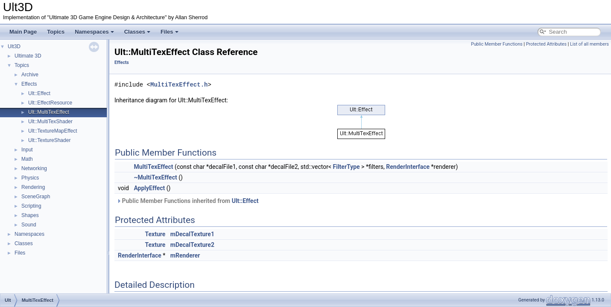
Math (27, 159)
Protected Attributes (546, 44)
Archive (29, 75)
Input (27, 150)
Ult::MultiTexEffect (48, 112)
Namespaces (94, 32)
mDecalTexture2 (192, 244)
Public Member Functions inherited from (187, 200)
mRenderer (185, 255)
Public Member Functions (497, 44)
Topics (55, 32)
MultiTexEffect (153, 166)
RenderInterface (408, 166)
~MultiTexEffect (155, 177)
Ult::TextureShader (49, 140)
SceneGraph (35, 197)
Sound (28, 225)
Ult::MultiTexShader (50, 122)
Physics (30, 178)
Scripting (31, 206)
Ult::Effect (39, 93)
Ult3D (14, 46)
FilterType (346, 166)
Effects (29, 84)
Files (169, 32)
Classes (137, 32)
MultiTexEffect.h (179, 85)
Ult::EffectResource (50, 103)
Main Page (23, 32)
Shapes (30, 215)
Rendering (33, 187)
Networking (34, 168)
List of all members (589, 44)
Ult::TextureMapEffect (52, 131)
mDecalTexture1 (192, 234)
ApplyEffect (149, 188)
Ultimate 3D (28, 56)
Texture (155, 234)
